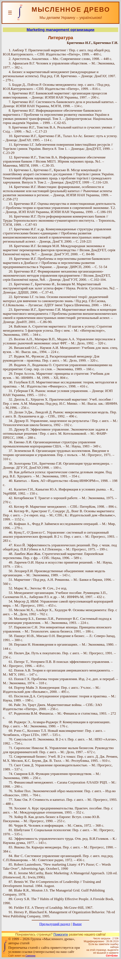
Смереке (30, 955)
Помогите (60, 934)
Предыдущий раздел (54, 924)
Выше (77, 924)
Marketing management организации (60, 29)
